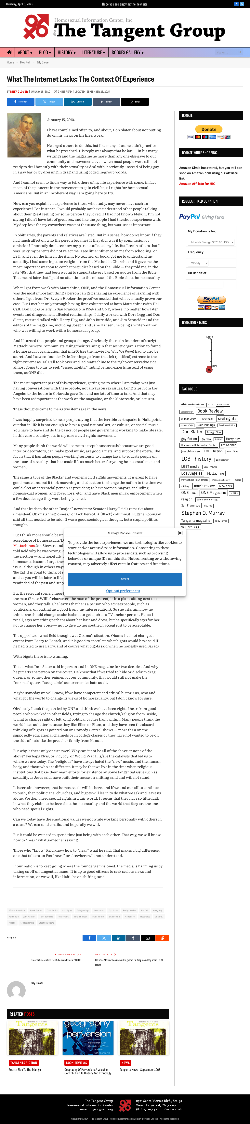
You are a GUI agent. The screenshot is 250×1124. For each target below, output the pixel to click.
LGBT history (98, 916)
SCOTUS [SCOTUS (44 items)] (208, 505)
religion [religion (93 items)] (186, 499)
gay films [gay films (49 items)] (206, 439)
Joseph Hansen (80, 916)
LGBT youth (114, 916)
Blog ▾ (45, 52)
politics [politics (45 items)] (234, 493)
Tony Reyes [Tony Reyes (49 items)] (221, 520)
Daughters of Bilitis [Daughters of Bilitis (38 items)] (227, 425)
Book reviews (76, 1063)
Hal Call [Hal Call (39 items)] (218, 439)
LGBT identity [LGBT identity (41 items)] (222, 460)
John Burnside (46, 916)
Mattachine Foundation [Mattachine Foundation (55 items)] (194, 479)
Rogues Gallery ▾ (128, 52)
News (126, 1063)
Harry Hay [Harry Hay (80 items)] (233, 439)
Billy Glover (19, 92)
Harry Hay (157, 910)
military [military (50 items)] (185, 486)
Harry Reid (14, 916)
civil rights (67, 910)
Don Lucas (99, 910)
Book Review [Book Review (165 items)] (210, 411)
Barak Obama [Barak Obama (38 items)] (223, 404)
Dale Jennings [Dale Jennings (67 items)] (206, 425)
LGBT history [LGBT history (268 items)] (196, 458)
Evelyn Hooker (129, 910)
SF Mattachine (27, 922)
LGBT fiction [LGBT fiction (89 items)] (213, 451)
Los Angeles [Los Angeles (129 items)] (192, 473)
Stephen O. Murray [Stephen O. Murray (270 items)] (203, 513)
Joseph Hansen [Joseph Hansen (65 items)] (190, 451)
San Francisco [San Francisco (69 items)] (190, 506)
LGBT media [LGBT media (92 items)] (190, 466)
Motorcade (145, 916)
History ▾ (67, 52)
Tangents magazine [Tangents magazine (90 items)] (195, 520)
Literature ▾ (93, 52)
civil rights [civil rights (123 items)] (227, 418)
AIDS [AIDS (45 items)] (210, 404)
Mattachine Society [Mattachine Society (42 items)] (221, 480)
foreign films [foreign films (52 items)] (214, 432)
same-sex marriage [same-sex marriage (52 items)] (207, 499)
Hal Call (144, 910)
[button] (180, 533)
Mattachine (130, 916)
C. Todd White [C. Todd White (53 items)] (188, 419)
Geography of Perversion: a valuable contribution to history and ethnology (87, 1071)
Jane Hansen (29, 916)
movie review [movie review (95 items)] (204, 486)
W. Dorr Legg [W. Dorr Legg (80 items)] (190, 527)
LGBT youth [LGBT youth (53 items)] (210, 466)
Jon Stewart (63, 916)
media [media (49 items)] (238, 479)
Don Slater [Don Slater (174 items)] (192, 432)
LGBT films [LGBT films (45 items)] (232, 451)
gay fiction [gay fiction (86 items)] (189, 439)
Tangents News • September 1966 (140, 1070)
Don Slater (113, 910)
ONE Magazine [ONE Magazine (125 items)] (213, 492)
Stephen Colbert (46, 922)
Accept (125, 579)
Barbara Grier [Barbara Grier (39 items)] (187, 412)
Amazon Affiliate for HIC (197, 184)
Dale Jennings (83, 910)
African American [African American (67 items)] (192, 404)
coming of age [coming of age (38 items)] (187, 425)
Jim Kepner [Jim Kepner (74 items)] (228, 445)
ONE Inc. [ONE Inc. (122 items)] (188, 492)
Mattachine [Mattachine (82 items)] (215, 473)
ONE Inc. (159, 916)
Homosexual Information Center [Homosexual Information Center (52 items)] (199, 445)
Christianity (52, 910)
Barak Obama (36, 910)
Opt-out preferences (123, 590)
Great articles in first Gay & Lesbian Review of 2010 (56, 960)
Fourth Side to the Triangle (25, 1070)
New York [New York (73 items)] (225, 486)
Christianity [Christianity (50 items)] (207, 419)
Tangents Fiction (23, 1063)
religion (12, 922)
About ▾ (25, 52)
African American (17, 910)
